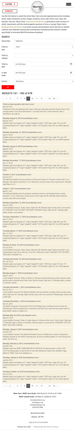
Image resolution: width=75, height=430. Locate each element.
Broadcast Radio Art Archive (12, 27)
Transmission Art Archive (35, 22)
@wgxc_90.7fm (37, 417)
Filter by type (5, 48)
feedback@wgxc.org (37, 405)
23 (50, 99)
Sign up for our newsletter (38, 422)
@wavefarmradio (37, 413)
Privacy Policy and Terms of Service (46, 427)
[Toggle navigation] (69, 4)
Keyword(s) (6, 41)
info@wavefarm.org (37, 400)
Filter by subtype (5, 56)
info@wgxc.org (37, 402)
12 (41, 99)
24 (54, 99)
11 (37, 99)
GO (8, 87)
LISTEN (10, 4)
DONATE (9, 11)
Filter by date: (5, 65)
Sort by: (4, 81)
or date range (4, 74)
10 (32, 99)
